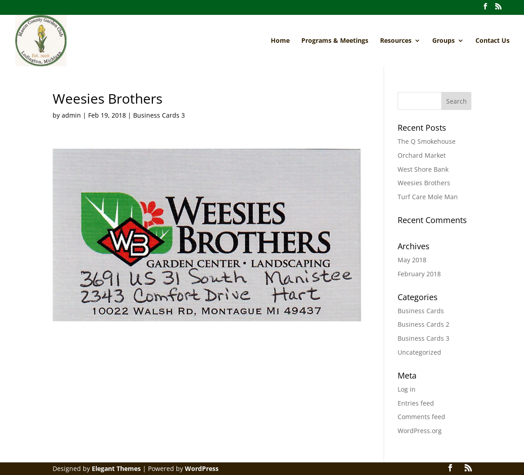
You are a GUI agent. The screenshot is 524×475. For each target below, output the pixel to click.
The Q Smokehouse (427, 141)
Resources (396, 41)
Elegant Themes (116, 468)
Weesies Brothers (424, 182)
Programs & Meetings (334, 41)
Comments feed (421, 416)
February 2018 (419, 273)
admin (71, 115)
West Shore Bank (423, 169)
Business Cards (421, 310)
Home (280, 41)
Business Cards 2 (423, 324)
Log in (407, 389)
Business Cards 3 (159, 115)
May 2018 (412, 260)
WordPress (202, 468)
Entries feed (416, 403)
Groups (443, 41)
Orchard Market (422, 155)
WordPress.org (420, 430)
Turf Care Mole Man (428, 196)
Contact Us (492, 41)
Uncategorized (419, 352)
